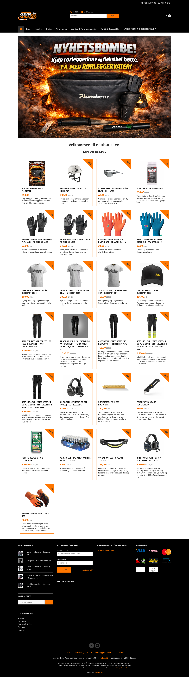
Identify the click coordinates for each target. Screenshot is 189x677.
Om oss (21, 627)
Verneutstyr (61, 29)
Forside (21, 618)
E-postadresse (62, 550)
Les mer (102, 668)
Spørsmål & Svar (25, 624)
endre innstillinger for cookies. (119, 668)
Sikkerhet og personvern (101, 653)
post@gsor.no (87, 12)
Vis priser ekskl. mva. (105, 550)
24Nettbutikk (98, 672)
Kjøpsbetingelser (81, 653)
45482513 (74, 12)
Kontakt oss (23, 630)
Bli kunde (22, 621)
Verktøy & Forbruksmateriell (84, 29)
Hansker (38, 29)
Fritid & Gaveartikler (110, 29)
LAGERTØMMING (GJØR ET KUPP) (140, 29)
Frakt (69, 653)
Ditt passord (61, 559)
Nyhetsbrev (120, 653)
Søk (112, 16)
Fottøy (49, 29)
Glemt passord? (87, 570)
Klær (28, 29)
